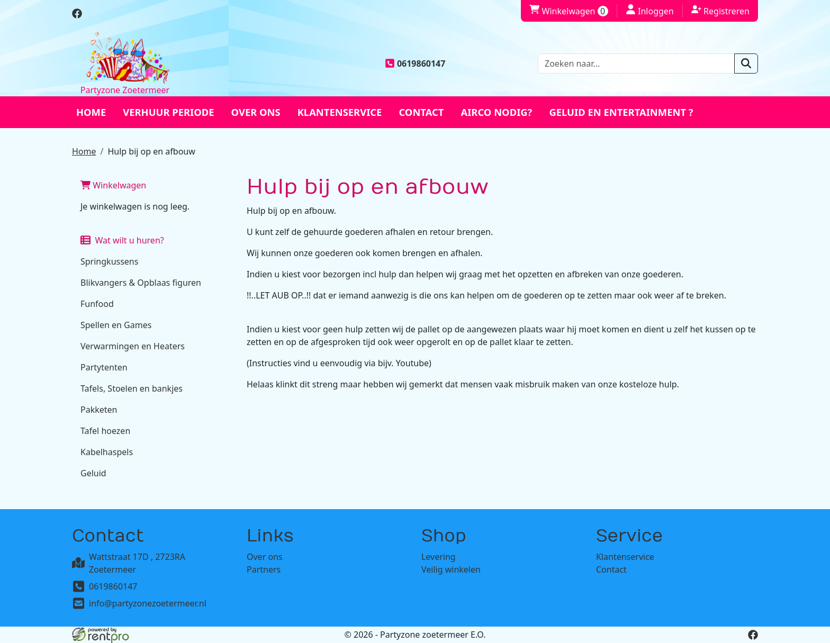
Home (91, 112)
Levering (438, 557)
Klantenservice (339, 112)
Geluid (93, 473)
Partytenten (104, 367)
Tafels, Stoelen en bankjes (131, 388)
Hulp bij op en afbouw (151, 151)
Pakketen (98, 409)
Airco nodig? (496, 112)
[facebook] (77, 15)
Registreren (720, 10)
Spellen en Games (115, 325)
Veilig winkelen (451, 569)
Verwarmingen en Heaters (132, 346)
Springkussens (109, 261)
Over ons (256, 112)
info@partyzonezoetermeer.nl (147, 603)
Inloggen (650, 10)
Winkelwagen (113, 185)
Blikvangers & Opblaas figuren (140, 282)
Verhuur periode (168, 112)
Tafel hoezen (105, 431)
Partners (264, 569)
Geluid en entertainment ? (621, 112)
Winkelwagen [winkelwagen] (568, 11)
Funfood (97, 304)
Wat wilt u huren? (122, 240)
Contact (421, 112)
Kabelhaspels (106, 452)
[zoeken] (746, 63)
